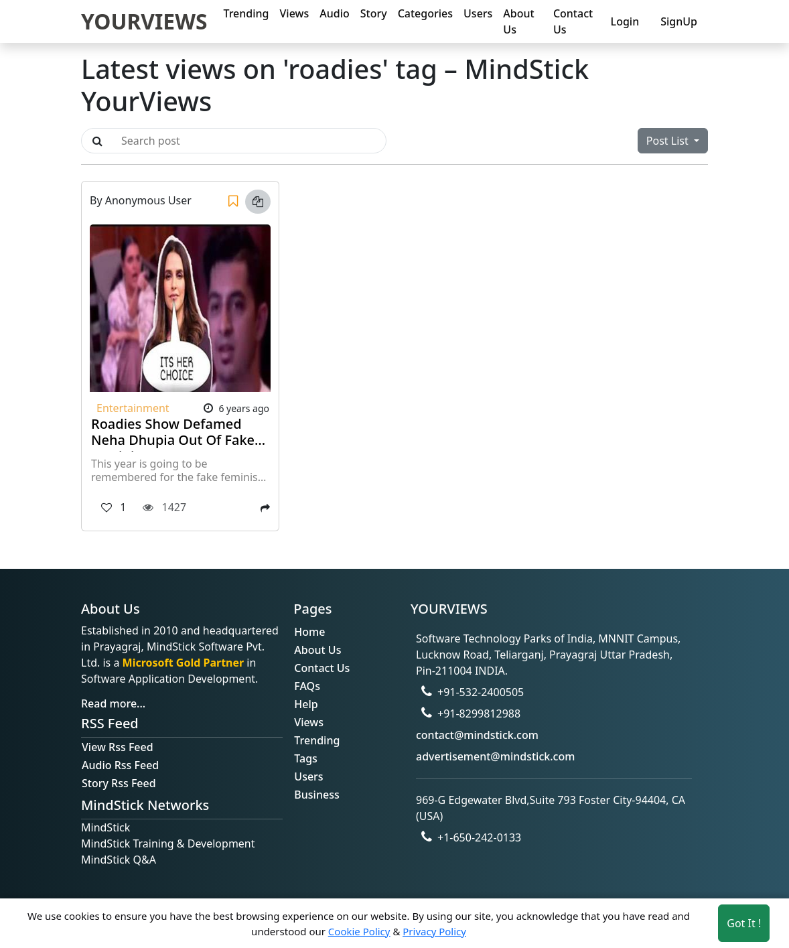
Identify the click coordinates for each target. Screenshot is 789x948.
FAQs (307, 686)
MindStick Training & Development (168, 843)
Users (477, 13)
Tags (305, 758)
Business (316, 794)
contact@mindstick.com (477, 735)
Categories (425, 13)
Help (305, 704)
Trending (246, 13)
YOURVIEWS (144, 21)
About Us (518, 21)
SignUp (678, 21)
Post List (668, 140)
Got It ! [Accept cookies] (744, 923)
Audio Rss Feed (120, 765)
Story (373, 13)
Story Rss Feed (119, 783)
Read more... (113, 703)
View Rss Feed (117, 747)
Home (309, 631)
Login (625, 21)
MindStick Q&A (118, 859)
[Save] (233, 202)
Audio (334, 13)
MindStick (105, 827)
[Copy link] (258, 202)
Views (294, 13)
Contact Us (573, 21)
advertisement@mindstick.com (495, 756)
